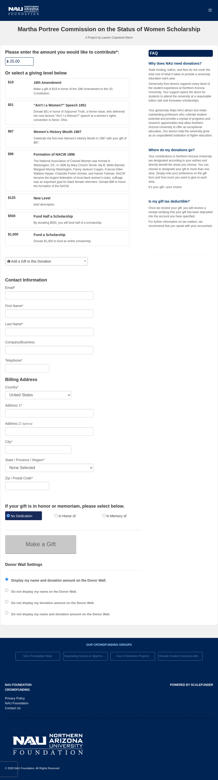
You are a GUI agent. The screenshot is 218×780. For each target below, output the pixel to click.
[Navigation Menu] (210, 10)
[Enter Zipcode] (27, 486)
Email (10, 288)
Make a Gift (41, 544)
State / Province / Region (24, 460)
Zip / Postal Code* (19, 478)
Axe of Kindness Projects (132, 656)
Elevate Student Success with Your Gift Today (181, 656)
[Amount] (19, 61)
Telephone (13, 360)
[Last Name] (49, 332)
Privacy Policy (15, 698)
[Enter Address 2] (49, 431)
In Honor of (65, 516)
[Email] (49, 295)
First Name (14, 306)
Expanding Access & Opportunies (86, 656)
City (9, 442)
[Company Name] (49, 350)
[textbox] (46, 261)
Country (11, 387)
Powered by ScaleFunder (191, 685)
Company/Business (20, 342)
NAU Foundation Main (37, 656)
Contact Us (13, 708)
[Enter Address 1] (49, 413)
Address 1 (13, 405)
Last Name (14, 324)
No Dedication (19, 516)
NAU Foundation (16, 703)
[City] (38, 449)
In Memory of (114, 516)
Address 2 (13, 424)
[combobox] (46, 261)
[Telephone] (27, 368)
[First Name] (49, 313)
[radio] (25, 516)
